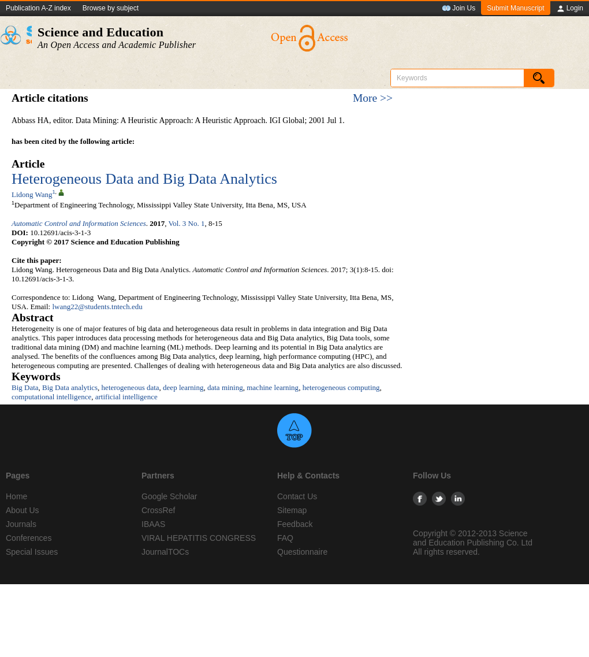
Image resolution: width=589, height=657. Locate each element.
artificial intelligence (126, 396)
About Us (22, 510)
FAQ (285, 538)
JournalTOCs (165, 551)
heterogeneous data (130, 387)
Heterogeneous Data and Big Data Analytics (144, 178)
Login (569, 8)
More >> (373, 98)
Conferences (28, 538)
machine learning (273, 387)
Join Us (458, 8)
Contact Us (297, 496)
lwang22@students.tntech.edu (97, 306)
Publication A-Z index (38, 8)
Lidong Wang (32, 194)
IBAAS (153, 524)
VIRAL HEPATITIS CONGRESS (198, 538)
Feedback (294, 524)
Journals (21, 524)
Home (16, 496)
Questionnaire (302, 551)
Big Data (25, 387)
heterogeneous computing (341, 387)
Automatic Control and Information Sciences (79, 223)
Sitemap (292, 510)
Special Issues (32, 551)
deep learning (183, 387)
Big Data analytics (70, 387)
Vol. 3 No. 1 (187, 223)
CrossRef (158, 510)
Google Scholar (169, 496)
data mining (225, 387)
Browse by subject (111, 8)
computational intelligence (51, 396)
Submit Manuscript (515, 8)
